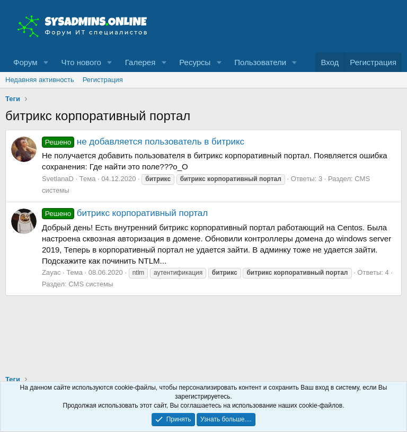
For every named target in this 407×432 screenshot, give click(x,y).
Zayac (51, 272)
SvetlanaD (58, 179)
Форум (25, 62)
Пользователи (260, 62)
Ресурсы (194, 62)
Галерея (140, 62)
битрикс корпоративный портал (125, 213)
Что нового (81, 62)
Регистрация (103, 80)
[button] (45, 62)
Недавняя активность (39, 80)
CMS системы (90, 284)
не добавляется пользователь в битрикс (143, 142)
